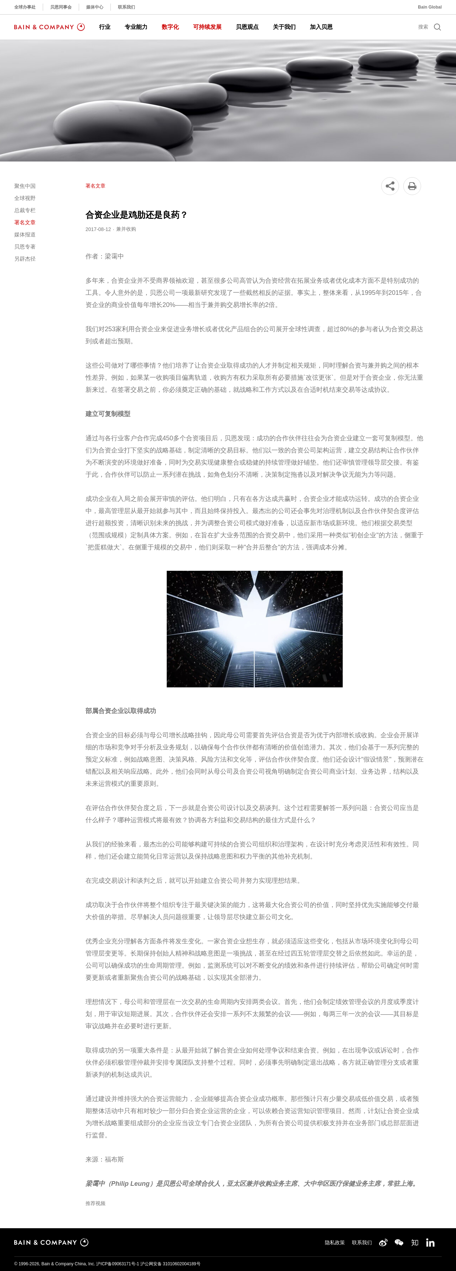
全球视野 (25, 198)
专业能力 (136, 27)
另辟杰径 (25, 259)
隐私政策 (335, 1242)
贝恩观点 (247, 27)
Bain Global (430, 7)
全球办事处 (25, 7)
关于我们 (284, 27)
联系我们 (126, 7)
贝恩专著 (25, 247)
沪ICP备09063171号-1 (117, 1263)
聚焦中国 (25, 186)
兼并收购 (126, 229)
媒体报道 (25, 234)
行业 (104, 27)
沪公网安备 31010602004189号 (170, 1263)
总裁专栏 (25, 210)
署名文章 (25, 222)
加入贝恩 (321, 27)
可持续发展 (207, 27)
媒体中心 (94, 7)
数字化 (170, 27)
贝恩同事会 (61, 7)
